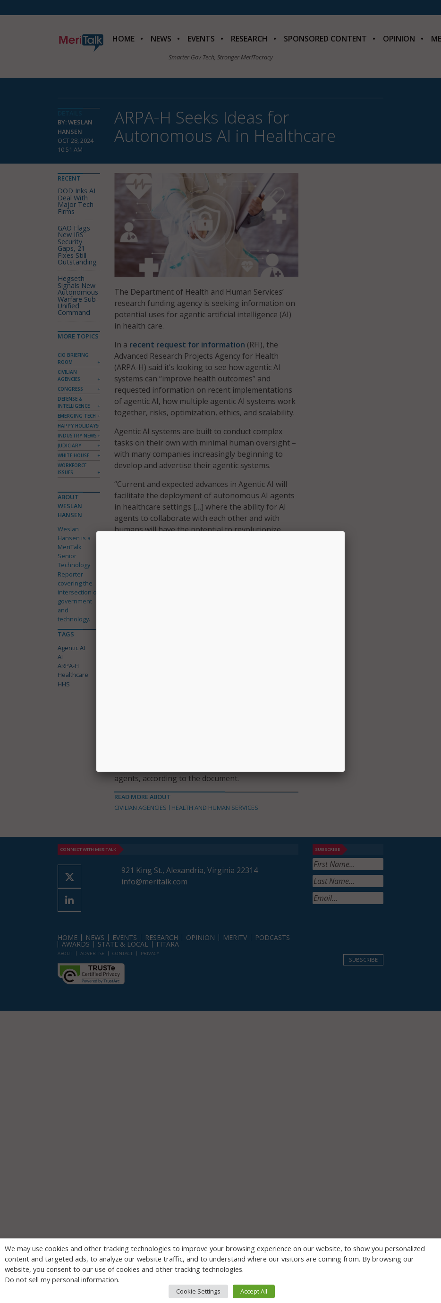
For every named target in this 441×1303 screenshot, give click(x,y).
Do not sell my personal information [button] (61, 1279)
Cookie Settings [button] (198, 1291)
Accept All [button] (253, 1291)
